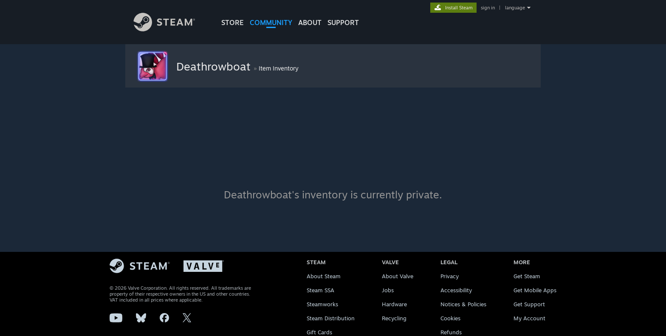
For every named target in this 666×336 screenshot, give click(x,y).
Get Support (529, 304)
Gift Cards (319, 332)
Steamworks (322, 304)
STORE (232, 22)
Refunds (451, 332)
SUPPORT (343, 22)
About (310, 22)
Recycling (394, 318)
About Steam (324, 276)
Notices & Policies (463, 304)
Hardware (394, 304)
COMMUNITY (271, 22)
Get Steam (527, 276)
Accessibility (456, 290)
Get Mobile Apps (535, 290)
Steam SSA (320, 290)
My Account (529, 318)
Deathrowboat (215, 66)
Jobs (388, 290)
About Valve (397, 276)
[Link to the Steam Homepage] (170, 29)
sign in (488, 8)
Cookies (450, 318)
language (515, 8)
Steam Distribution (331, 318)
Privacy (449, 276)
